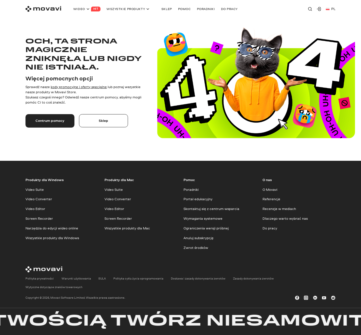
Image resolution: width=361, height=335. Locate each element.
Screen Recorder (39, 218)
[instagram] (306, 298)
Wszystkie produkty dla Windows (52, 237)
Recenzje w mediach (279, 208)
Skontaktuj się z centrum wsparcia (211, 208)
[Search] (310, 9)
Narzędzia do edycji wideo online (51, 228)
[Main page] (43, 9)
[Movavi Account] (319, 9)
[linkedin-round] (315, 298)
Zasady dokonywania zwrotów (253, 278)
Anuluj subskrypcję (199, 237)
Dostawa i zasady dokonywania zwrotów (198, 278)
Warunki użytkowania (76, 278)
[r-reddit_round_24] (333, 298)
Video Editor (35, 208)
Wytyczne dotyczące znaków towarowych (53, 287)
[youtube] (324, 298)
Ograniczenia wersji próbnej (206, 228)
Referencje (271, 199)
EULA (102, 278)
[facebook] (297, 298)
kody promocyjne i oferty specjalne (79, 86)
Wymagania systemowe (203, 218)
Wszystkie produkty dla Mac (127, 228)
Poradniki (191, 189)
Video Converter (38, 199)
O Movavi (270, 189)
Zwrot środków (196, 247)
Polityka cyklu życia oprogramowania (138, 278)
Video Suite (34, 189)
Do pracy (270, 228)
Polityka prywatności (39, 278)
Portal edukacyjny (198, 199)
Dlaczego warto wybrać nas (285, 218)
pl (331, 8)
